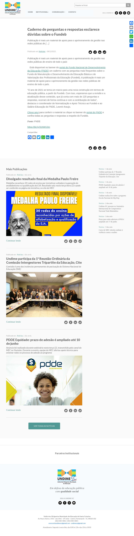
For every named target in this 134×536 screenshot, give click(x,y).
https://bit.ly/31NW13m (38, 127)
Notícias (42, 51)
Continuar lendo (13, 240)
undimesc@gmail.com (78, 523)
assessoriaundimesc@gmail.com (59, 523)
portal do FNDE (94, 112)
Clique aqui (33, 112)
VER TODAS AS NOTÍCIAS (44, 426)
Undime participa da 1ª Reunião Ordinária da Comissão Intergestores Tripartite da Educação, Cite (112, 174)
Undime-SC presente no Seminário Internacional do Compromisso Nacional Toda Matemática (111, 208)
